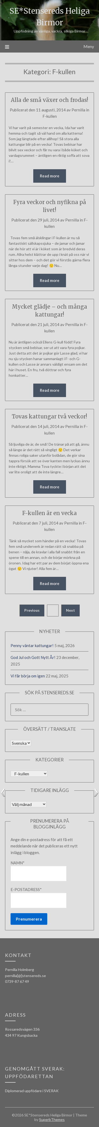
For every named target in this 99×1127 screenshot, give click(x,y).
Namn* (39, 870)
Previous (32, 610)
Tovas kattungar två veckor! (49, 416)
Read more (49, 175)
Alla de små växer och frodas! (49, 100)
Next (70, 610)
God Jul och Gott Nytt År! (33, 657)
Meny (88, 46)
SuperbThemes (52, 1119)
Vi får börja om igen (28, 675)
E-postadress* (39, 897)
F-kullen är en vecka (49, 513)
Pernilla (78, 109)
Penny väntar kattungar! (32, 645)
